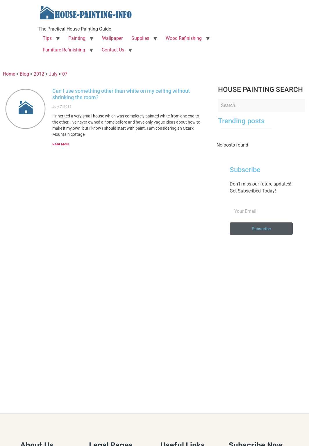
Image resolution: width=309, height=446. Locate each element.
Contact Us (113, 50)
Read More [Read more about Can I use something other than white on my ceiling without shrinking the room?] (60, 144)
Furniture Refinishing (64, 50)
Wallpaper (112, 38)
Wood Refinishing (184, 38)
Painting (76, 38)
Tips (47, 38)
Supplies (140, 38)
